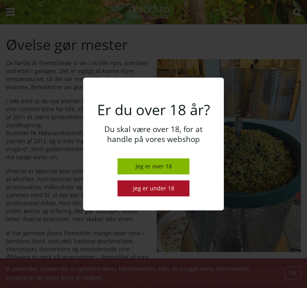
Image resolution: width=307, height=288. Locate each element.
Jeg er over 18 (154, 166)
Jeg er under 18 (153, 188)
